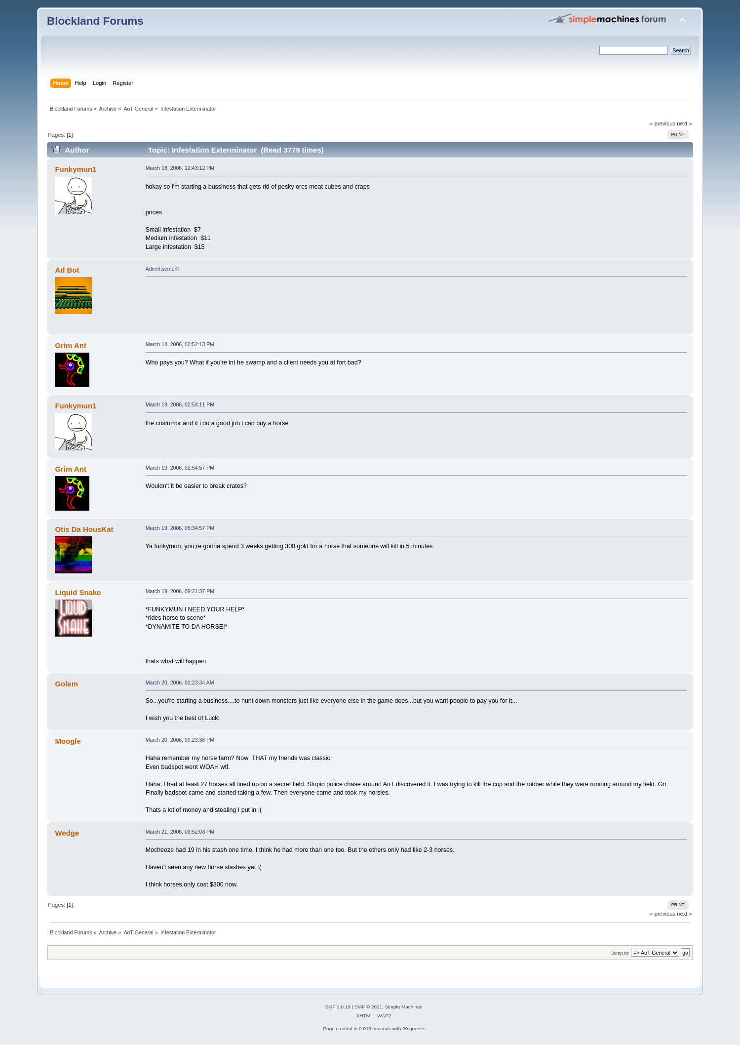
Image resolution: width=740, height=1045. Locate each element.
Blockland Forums (95, 21)
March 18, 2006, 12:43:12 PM (180, 168)
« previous (662, 123)
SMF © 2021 (368, 1006)
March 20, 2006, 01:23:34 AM (180, 682)
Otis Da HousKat (84, 529)
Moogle (67, 741)
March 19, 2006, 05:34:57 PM (180, 528)
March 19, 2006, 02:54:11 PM (180, 404)
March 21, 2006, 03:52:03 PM (180, 832)
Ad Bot (67, 270)
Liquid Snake (78, 592)
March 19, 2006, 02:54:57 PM (180, 468)
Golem (66, 684)
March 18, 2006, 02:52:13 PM (180, 344)
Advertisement (162, 269)
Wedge (67, 833)
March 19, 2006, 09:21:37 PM (180, 591)
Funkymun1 (75, 169)
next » (684, 123)
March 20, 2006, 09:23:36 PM (180, 740)
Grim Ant (70, 345)
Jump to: (620, 953)
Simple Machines (404, 1006)
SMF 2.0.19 (338, 1006)
